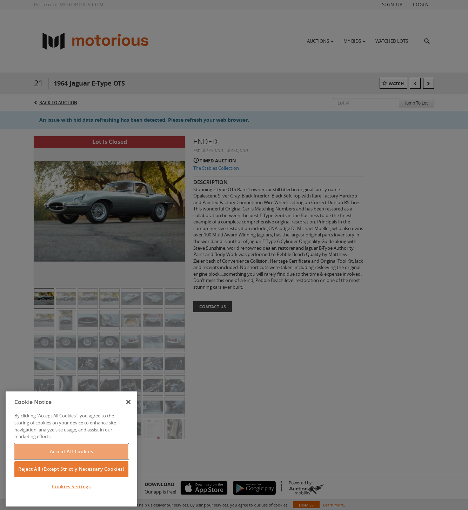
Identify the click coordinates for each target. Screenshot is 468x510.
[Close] (128, 402)
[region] (71, 448)
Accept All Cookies (71, 451)
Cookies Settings (71, 486)
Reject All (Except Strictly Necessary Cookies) (71, 469)
